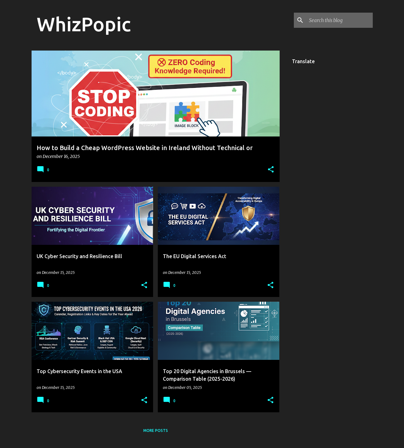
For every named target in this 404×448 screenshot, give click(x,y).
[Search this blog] (339, 20)
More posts (155, 430)
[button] (271, 170)
